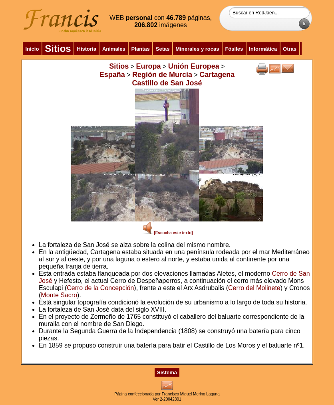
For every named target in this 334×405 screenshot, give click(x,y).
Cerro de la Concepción (100, 287)
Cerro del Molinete (254, 287)
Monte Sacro (59, 295)
